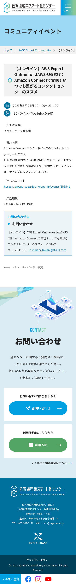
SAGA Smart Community (35, 50)
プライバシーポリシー (38, 560)
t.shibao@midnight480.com (47, 250)
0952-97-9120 (25, 523)
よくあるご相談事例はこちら (49, 463)
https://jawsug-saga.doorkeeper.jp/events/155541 (37, 186)
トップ (8, 50)
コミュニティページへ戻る (27, 267)
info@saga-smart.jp (53, 523)
